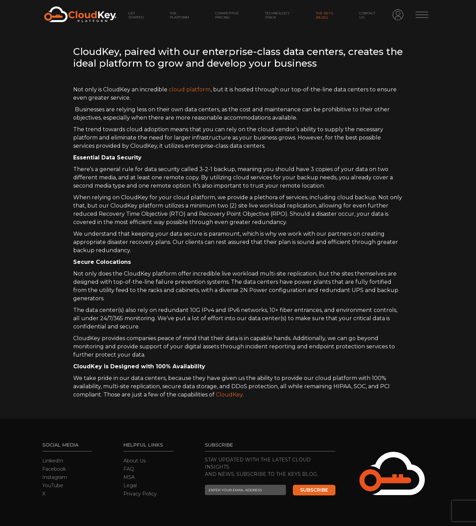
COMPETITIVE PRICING (227, 15)
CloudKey (229, 394)
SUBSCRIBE (314, 490)
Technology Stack (277, 15)
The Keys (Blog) (324, 15)
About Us (134, 461)
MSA (129, 477)
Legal (130, 485)
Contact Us (367, 15)
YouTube (52, 485)
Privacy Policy (140, 494)
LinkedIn (52, 461)
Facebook (54, 469)
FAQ (128, 469)
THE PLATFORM (179, 15)
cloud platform (190, 89)
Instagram (54, 477)
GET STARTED (136, 15)
